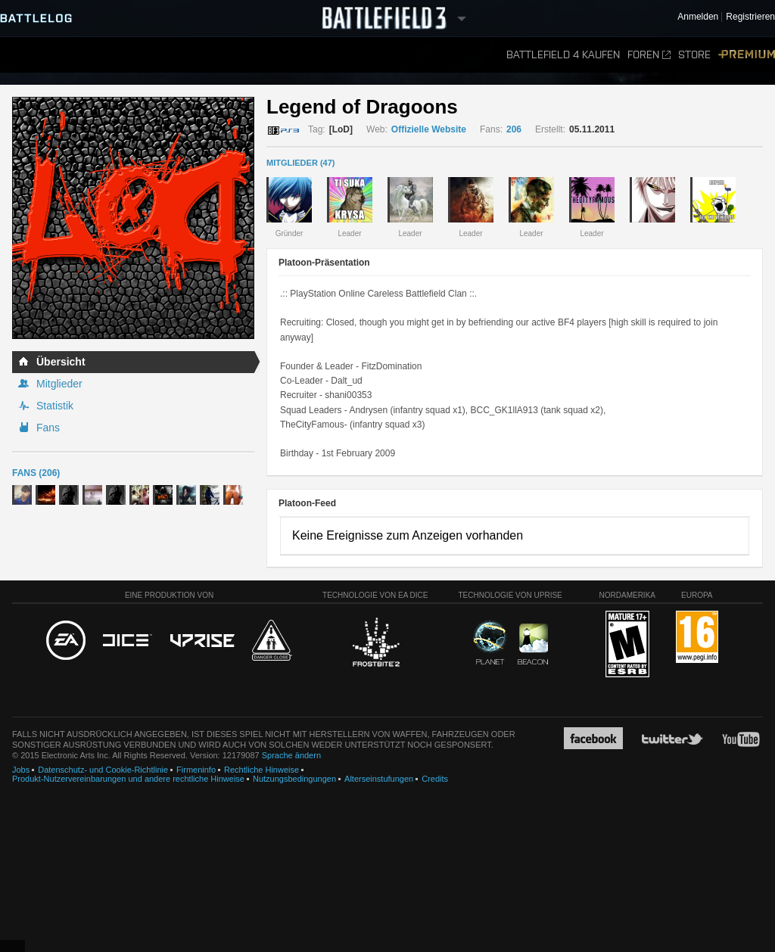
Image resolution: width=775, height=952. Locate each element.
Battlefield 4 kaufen (563, 54)
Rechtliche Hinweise (261, 769)
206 (513, 129)
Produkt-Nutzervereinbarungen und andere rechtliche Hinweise (128, 778)
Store (694, 54)
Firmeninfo (196, 769)
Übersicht (61, 362)
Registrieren (750, 17)
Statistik (54, 406)
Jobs (21, 769)
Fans (48, 428)
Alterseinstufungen (378, 778)
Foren (649, 54)
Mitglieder (59, 384)
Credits (435, 778)
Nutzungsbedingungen (294, 778)
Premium (746, 55)
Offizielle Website (428, 129)
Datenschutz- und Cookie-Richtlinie (103, 769)
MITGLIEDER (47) (300, 162)
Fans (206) (36, 473)
